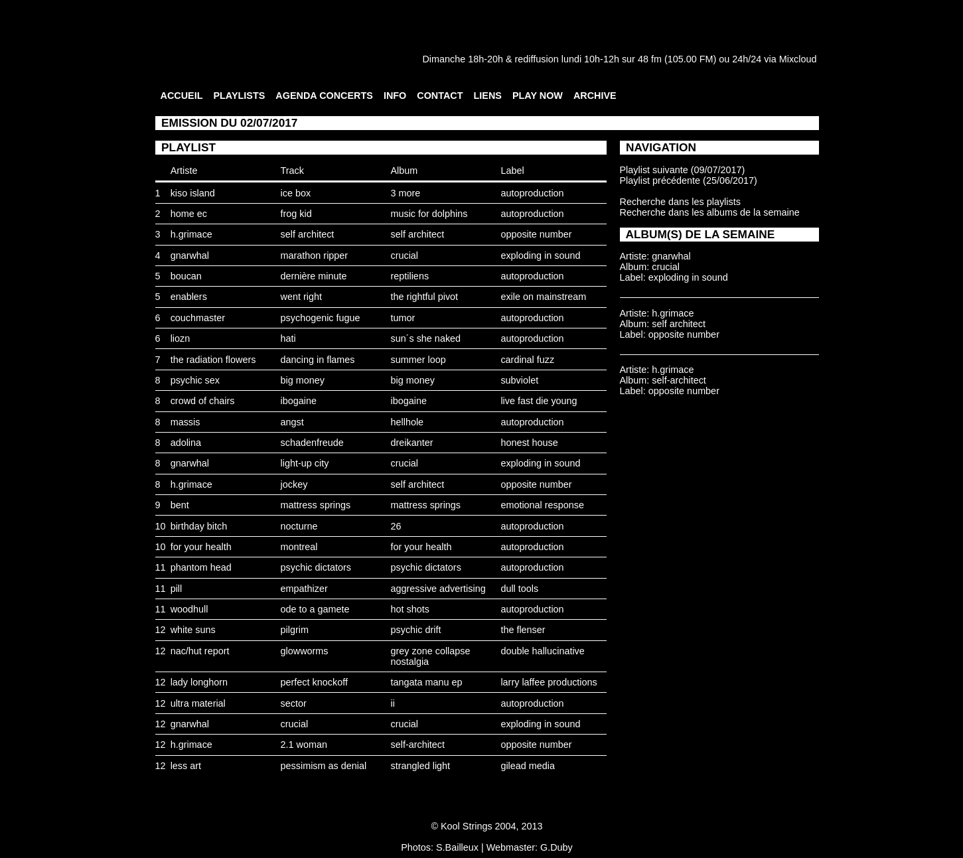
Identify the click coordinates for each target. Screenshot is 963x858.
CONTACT (440, 95)
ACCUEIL (182, 95)
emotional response (542, 505)
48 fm (650, 59)
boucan (186, 276)
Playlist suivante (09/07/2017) (682, 170)
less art (186, 765)
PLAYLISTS (239, 95)
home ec (189, 213)
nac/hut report (200, 651)
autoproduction (531, 193)
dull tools (519, 588)
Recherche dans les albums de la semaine (710, 212)
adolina (186, 442)
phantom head (201, 567)
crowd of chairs (203, 400)
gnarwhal (190, 255)
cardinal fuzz (527, 359)
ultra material (198, 703)
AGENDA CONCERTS (324, 95)
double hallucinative (542, 651)
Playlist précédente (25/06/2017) (688, 180)
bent (180, 505)
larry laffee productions (548, 682)
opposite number (535, 234)
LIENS (488, 95)
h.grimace (191, 234)
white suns (193, 629)
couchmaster (198, 318)
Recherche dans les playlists (680, 201)
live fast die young (538, 400)
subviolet (519, 380)
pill (177, 588)
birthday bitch (199, 526)
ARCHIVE (595, 95)
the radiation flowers (213, 359)
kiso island (193, 193)
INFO (395, 95)
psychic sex (195, 380)
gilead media (527, 765)
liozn (180, 338)
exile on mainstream (543, 296)
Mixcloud (798, 59)
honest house (528, 442)
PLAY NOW (537, 95)
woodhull (189, 609)
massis (185, 422)
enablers (189, 296)
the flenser (522, 629)
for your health (201, 546)
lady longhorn (199, 682)
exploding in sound (540, 255)
